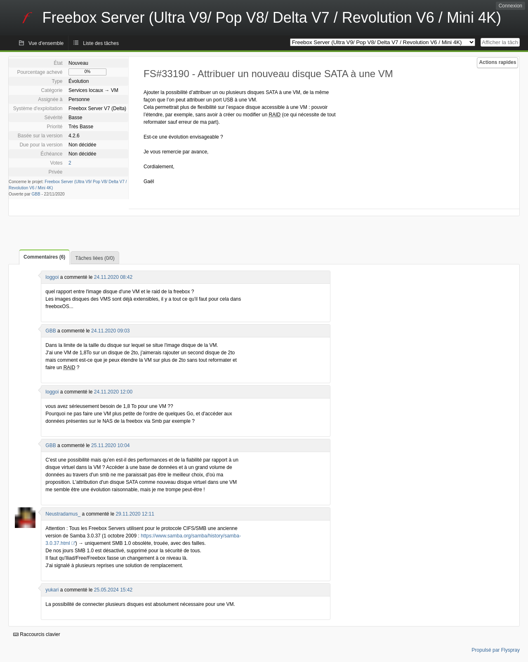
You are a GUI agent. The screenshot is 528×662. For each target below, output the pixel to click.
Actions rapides (497, 62)
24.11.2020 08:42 (113, 277)
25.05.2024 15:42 (113, 590)
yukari (52, 590)
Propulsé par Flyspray (495, 650)
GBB (36, 194)
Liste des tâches (101, 43)
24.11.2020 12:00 (113, 392)
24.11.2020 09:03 (110, 331)
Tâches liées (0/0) (94, 258)
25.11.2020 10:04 (110, 445)
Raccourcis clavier (36, 634)
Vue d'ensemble (46, 43)
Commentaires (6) (44, 257)
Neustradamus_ (62, 514)
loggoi (52, 277)
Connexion (510, 6)
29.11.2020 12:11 (135, 514)
